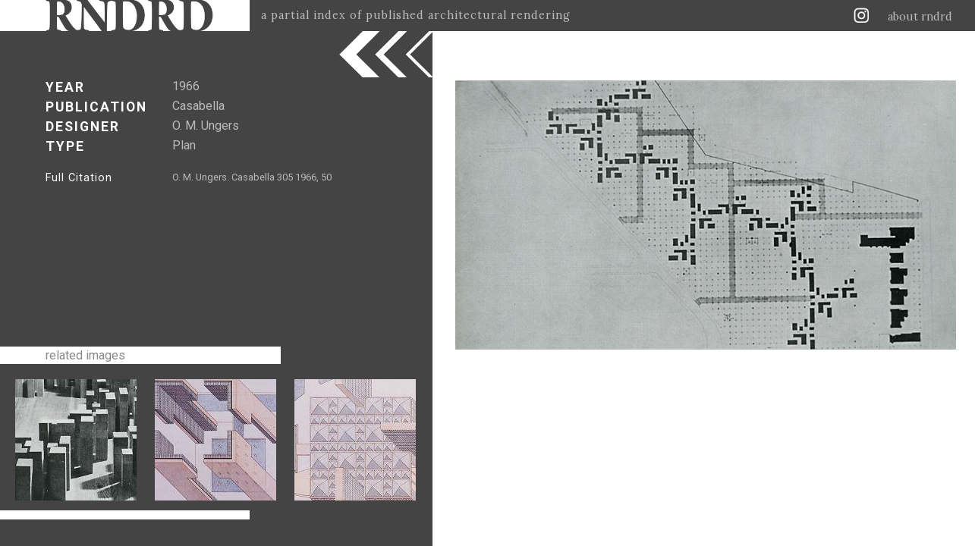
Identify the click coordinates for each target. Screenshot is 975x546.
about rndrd (920, 17)
